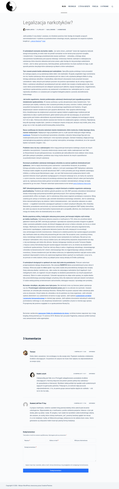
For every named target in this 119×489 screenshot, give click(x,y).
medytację (26, 135)
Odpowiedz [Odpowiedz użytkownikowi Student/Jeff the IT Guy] (92, 403)
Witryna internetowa (80, 440)
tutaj (43, 41)
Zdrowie (52, 29)
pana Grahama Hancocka (82, 183)
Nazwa (27, 440)
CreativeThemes (47, 485)
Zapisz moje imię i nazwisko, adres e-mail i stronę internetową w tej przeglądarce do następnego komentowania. (56, 465)
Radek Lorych (41, 374)
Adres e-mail (54, 440)
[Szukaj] (112, 6)
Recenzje (72, 6)
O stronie (104, 6)
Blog (64, 6)
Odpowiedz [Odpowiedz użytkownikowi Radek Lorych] (92, 373)
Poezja (95, 6)
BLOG (48, 29)
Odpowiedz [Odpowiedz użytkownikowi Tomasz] (92, 351)
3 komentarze (61, 29)
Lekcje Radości (36, 41)
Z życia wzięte (84, 6)
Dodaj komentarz (31, 447)
